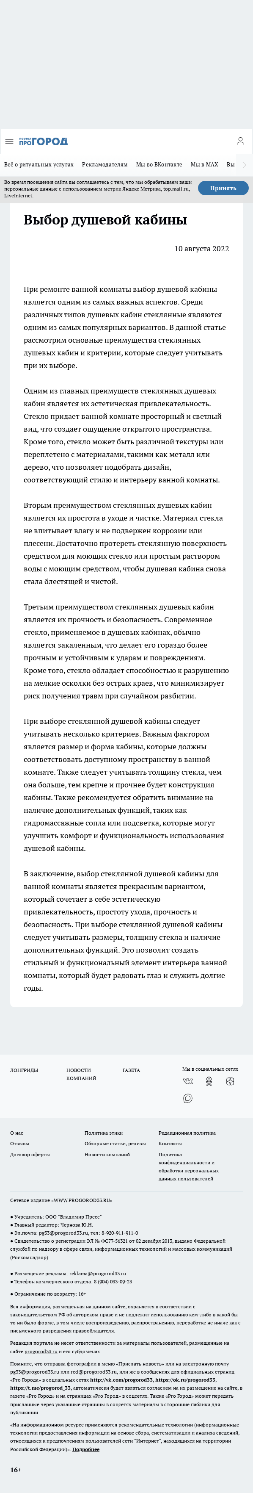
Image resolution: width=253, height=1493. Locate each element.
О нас (16, 1133)
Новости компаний (107, 1154)
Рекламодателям (105, 164)
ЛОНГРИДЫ (24, 1070)
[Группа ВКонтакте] (187, 1081)
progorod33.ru (41, 1351)
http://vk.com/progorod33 (121, 1380)
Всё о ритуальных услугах (39, 164)
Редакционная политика (187, 1133)
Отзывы (19, 1143)
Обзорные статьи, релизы (115, 1143)
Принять (223, 188)
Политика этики (104, 1133)
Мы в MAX (204, 164)
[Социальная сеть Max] (187, 1098)
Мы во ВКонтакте (159, 164)
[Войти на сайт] (240, 141)
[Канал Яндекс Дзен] (230, 1081)
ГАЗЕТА (131, 1070)
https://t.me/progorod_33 (40, 1388)
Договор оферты (30, 1154)
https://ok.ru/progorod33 (185, 1380)
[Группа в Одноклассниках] (209, 1081)
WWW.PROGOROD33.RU (82, 1200)
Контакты (170, 1143)
